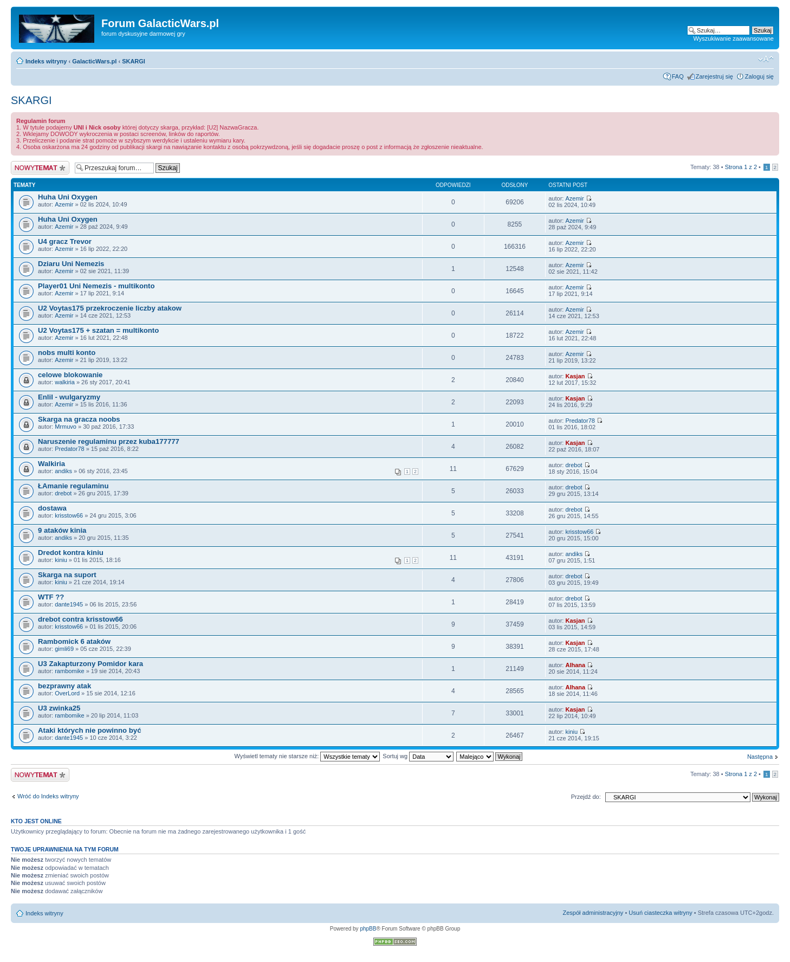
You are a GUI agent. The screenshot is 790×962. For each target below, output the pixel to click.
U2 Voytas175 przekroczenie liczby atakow (110, 308)
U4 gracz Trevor (65, 241)
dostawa (52, 508)
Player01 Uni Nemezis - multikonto (96, 286)
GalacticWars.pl (94, 61)
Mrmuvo (65, 426)
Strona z (741, 167)
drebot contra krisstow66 (80, 619)
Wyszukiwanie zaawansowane (734, 38)
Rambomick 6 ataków (74, 641)
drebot (573, 465)
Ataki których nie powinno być (89, 730)
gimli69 (64, 648)
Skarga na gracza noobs (79, 419)
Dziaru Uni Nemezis (71, 264)
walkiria (65, 382)
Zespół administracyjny (593, 912)
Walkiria (51, 464)
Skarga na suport (67, 575)
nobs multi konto (66, 352)
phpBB (368, 929)
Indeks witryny (46, 61)
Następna (760, 756)
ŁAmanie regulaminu (73, 486)
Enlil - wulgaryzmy (69, 397)
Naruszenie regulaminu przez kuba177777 (108, 441)
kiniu (61, 560)
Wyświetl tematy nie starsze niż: (307, 756)
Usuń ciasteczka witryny (660, 912)
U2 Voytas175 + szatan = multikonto (98, 330)
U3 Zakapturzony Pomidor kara (90, 664)
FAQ (678, 76)
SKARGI (133, 61)
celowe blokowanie (70, 375)
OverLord (67, 693)
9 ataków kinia (62, 530)
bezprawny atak (64, 686)
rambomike (69, 671)
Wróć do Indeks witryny (48, 796)
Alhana (575, 665)
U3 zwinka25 (59, 708)
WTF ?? (51, 597)
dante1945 (69, 604)
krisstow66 (69, 515)
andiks (63, 471)
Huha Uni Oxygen (68, 197)
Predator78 (579, 420)
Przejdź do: (586, 796)
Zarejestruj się (714, 76)
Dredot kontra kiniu (70, 552)
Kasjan (575, 376)
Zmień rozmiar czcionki (766, 59)
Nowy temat (40, 168)
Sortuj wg (418, 756)
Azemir (64, 204)
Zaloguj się (759, 76)
